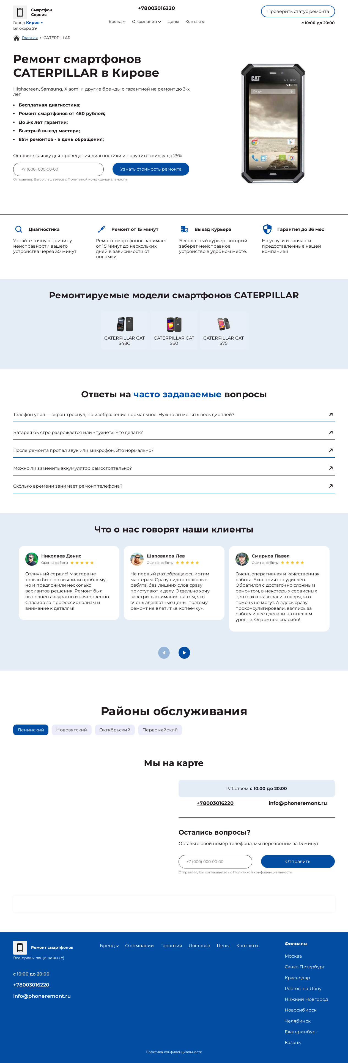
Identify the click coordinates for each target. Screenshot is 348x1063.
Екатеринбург (301, 1031)
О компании (146, 21)
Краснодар (297, 977)
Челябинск (298, 1021)
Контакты (195, 21)
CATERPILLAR (56, 37)
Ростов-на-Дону (303, 988)
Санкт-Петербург (305, 966)
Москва (293, 956)
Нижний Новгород (306, 999)
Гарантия (171, 945)
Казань (293, 1042)
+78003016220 (156, 8)
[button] (184, 653)
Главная (30, 37)
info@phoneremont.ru (298, 803)
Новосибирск (300, 1010)
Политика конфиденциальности (174, 1052)
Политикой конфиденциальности (97, 179)
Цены (173, 21)
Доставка (199, 945)
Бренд (117, 21)
